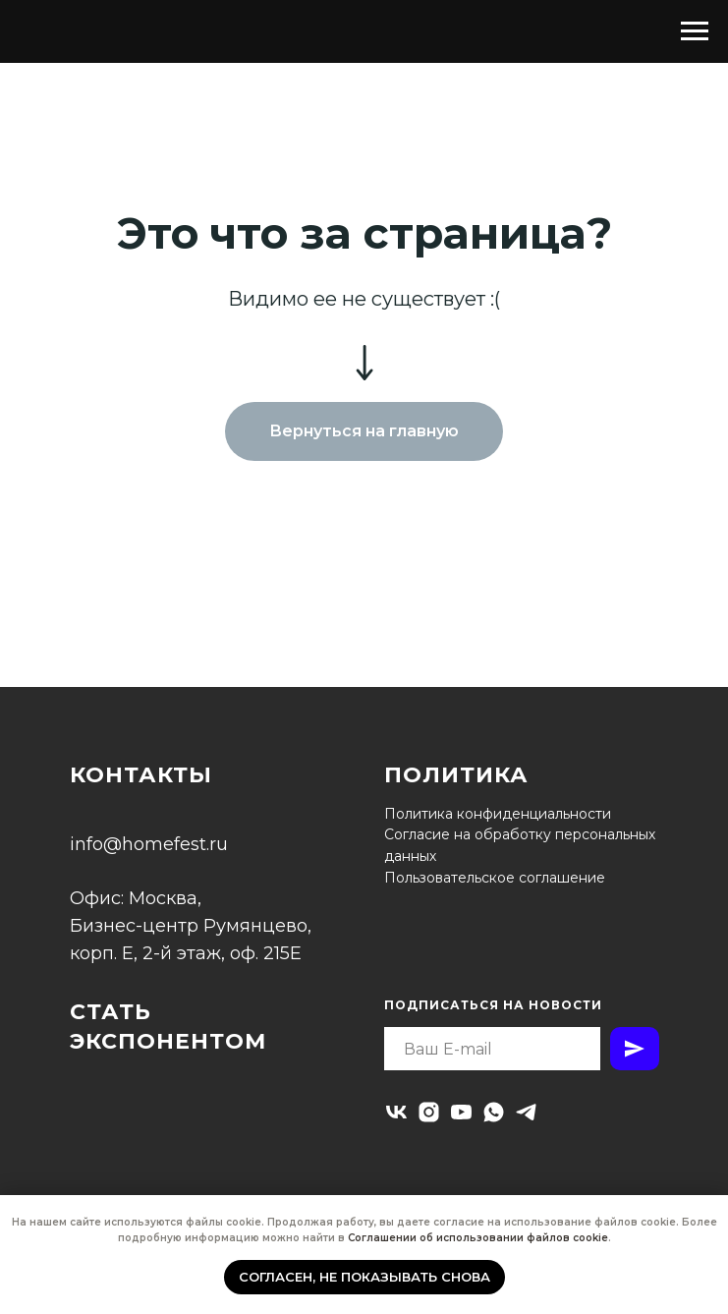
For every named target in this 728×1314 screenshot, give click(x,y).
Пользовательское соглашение (494, 877)
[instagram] (429, 1112)
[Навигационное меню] (694, 31)
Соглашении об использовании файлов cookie (478, 1237)
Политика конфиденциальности (497, 814)
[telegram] (526, 1112)
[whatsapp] (493, 1112)
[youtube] (461, 1112)
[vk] (396, 1112)
